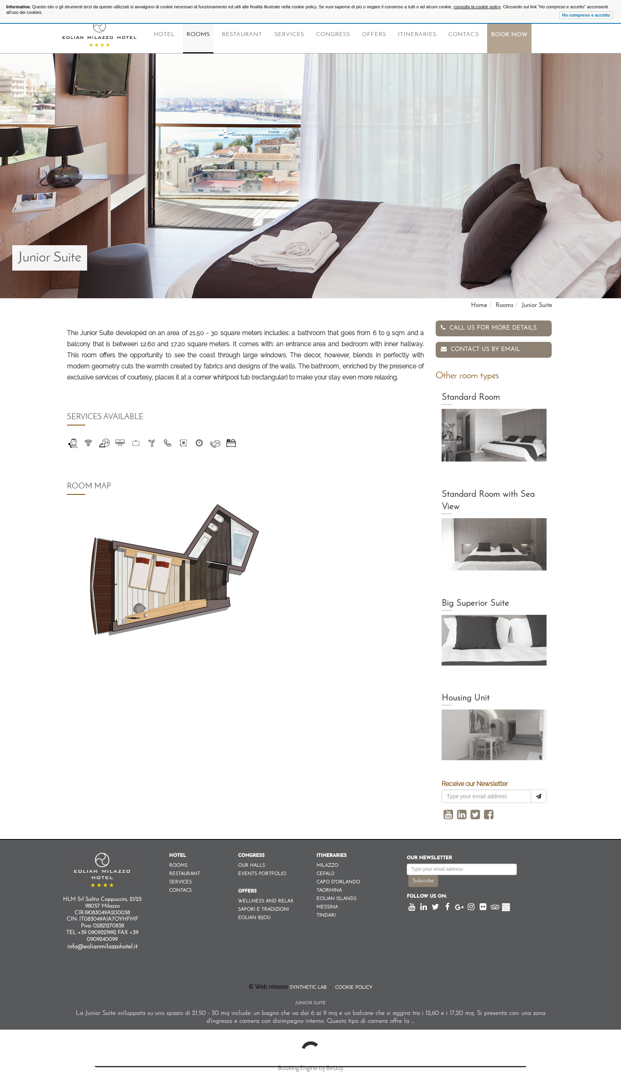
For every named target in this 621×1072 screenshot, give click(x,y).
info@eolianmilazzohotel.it (102, 945)
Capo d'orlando (338, 881)
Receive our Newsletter (475, 782)
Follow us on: (426, 895)
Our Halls (251, 864)
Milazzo (327, 864)
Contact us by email (480, 347)
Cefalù (325, 872)
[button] (15, 149)
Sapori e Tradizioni (263, 908)
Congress (333, 35)
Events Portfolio (262, 872)
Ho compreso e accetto (586, 15)
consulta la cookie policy (477, 6)
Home (479, 305)
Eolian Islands (336, 897)
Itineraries (417, 35)
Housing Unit (466, 697)
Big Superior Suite (475, 602)
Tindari (325, 914)
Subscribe (423, 880)
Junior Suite (537, 305)
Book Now (509, 35)
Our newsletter (429, 857)
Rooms (198, 35)
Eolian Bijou (254, 916)
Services (289, 35)
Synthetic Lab (309, 986)
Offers (374, 35)
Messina (327, 906)
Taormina (329, 889)
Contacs (463, 35)
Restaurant (242, 35)
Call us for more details (489, 327)
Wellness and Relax (265, 900)
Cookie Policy (352, 986)
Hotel (164, 35)
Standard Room (471, 396)
